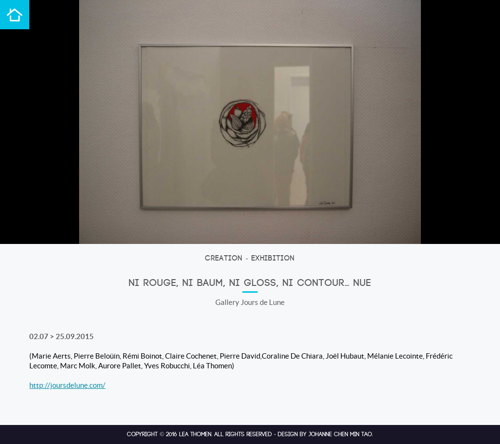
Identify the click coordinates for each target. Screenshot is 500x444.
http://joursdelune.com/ (67, 385)
